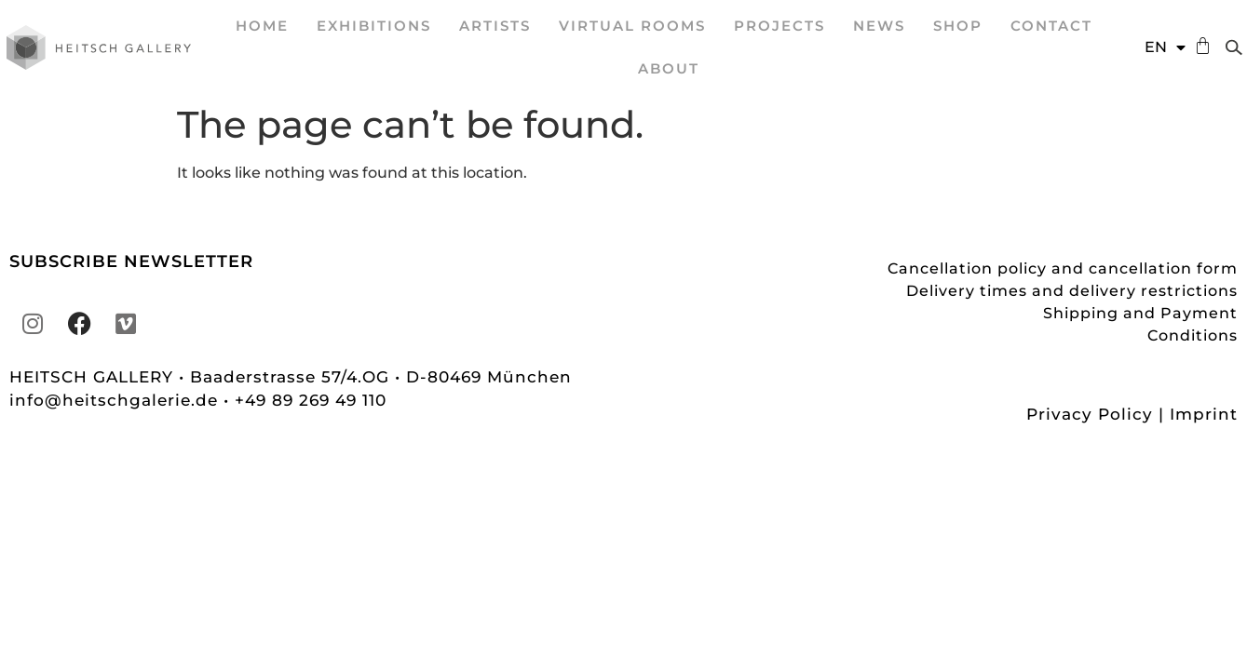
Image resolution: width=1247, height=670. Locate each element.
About (668, 68)
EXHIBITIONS (374, 25)
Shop (958, 25)
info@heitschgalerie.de (116, 400)
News (879, 25)
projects (779, 25)
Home (262, 25)
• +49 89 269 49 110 (305, 400)
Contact (1051, 25)
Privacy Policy (1089, 414)
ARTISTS (495, 25)
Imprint (1204, 414)
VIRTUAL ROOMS (632, 25)
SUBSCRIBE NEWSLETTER (131, 261)
